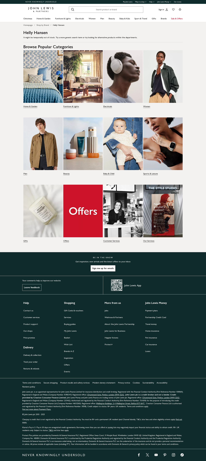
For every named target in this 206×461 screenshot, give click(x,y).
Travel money (151, 324)
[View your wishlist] (173, 9)
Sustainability (148, 382)
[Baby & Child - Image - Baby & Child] (123, 143)
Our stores (177, 2)
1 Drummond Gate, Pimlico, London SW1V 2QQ (106, 395)
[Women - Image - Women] (163, 76)
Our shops (28, 331)
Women (92, 18)
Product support (30, 324)
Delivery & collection (32, 355)
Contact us (28, 310)
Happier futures (111, 337)
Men (102, 18)
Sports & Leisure (150, 173)
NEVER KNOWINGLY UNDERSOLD (41, 2)
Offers (66, 241)
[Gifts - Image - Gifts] (43, 211)
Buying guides (70, 324)
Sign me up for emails (103, 268)
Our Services (148, 241)
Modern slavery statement (103, 382)
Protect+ (109, 344)
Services (67, 317)
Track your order (30, 362)
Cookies (136, 382)
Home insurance (152, 331)
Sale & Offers (177, 18)
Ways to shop (141, 2)
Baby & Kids (124, 18)
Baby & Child (108, 173)
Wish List (68, 344)
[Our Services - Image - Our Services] (163, 211)
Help (151, 2)
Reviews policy (28, 386)
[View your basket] (180, 9)
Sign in (161, 9)
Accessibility (162, 382)
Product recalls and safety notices (75, 382)
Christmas (27, 18)
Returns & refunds (31, 368)
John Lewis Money (164, 2)
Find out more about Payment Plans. (36, 409)
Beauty (112, 18)
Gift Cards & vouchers (73, 310)
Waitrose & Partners (114, 317)
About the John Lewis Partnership (119, 324)
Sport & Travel (140, 18)
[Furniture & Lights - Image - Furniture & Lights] (83, 76)
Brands (164, 18)
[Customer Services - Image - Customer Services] (123, 211)
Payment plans (151, 310)
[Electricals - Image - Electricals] (123, 76)
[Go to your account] (166, 9)
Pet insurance (151, 337)
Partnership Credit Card (155, 317)
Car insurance (151, 344)
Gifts (154, 18)
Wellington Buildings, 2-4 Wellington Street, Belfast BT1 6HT (120, 403)
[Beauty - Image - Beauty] (83, 143)
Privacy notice (124, 382)
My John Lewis (127, 2)
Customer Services (111, 241)
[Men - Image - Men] (43, 143)
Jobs (106, 310)
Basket (67, 337)
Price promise (29, 337)
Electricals (79, 18)
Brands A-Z (69, 351)
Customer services (31, 317)
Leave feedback (32, 287)
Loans (147, 351)
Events (67, 371)
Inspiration (68, 358)
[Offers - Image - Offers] (83, 211)
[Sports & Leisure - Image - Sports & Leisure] (163, 143)
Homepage (28, 25)
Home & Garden (43, 18)
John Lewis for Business (115, 331)
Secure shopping (51, 382)
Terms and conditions (31, 382)
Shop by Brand (43, 25)
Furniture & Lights (63, 18)
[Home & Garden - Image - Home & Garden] (43, 76)
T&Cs (51, 430)
